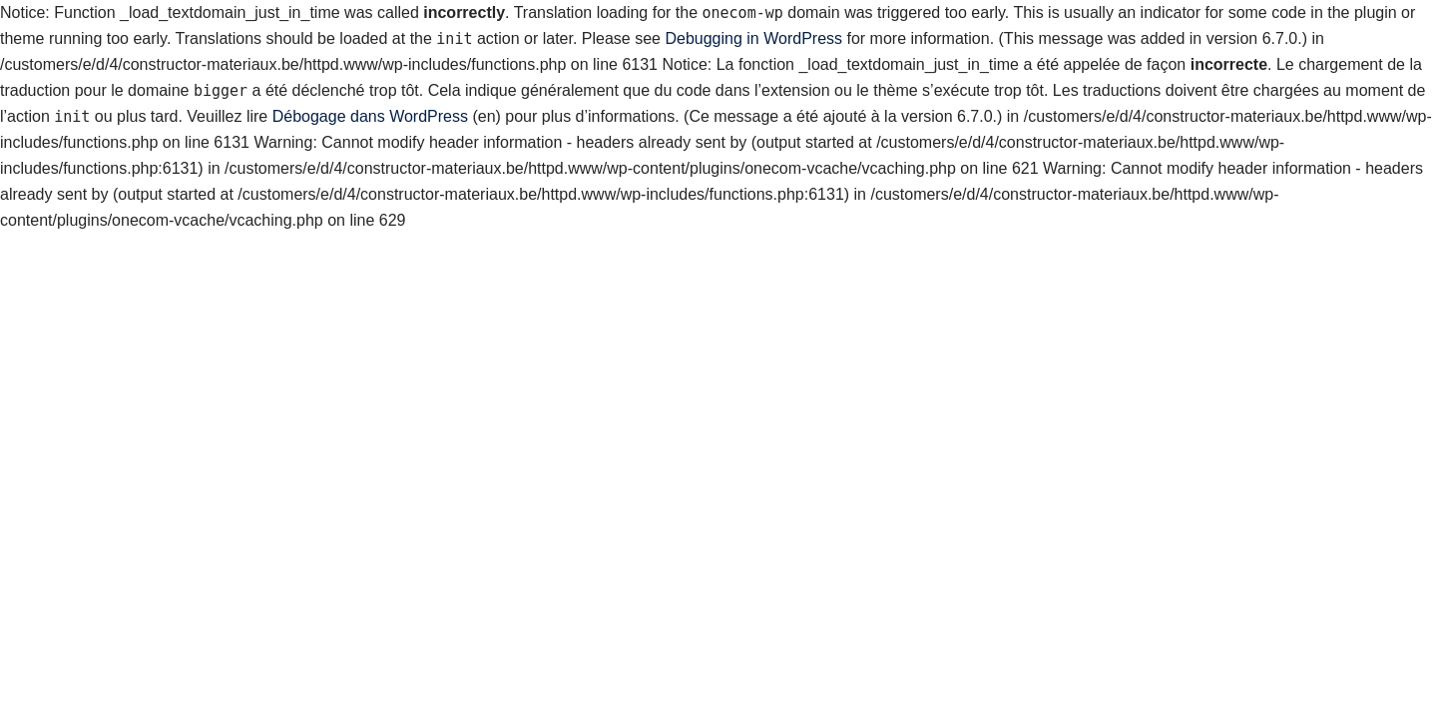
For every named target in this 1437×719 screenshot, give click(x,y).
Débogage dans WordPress (370, 116)
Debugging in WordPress (753, 38)
